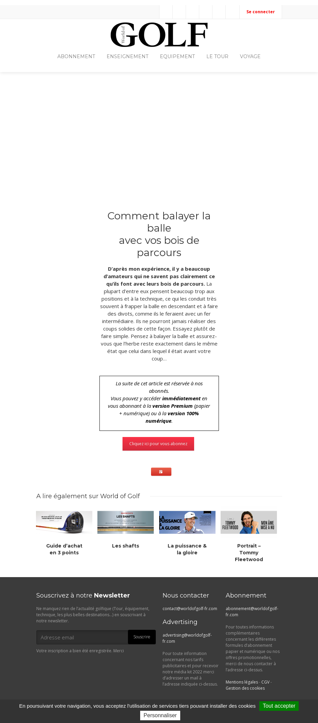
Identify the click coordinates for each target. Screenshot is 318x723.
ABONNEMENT (76, 56)
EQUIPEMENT (177, 56)
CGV (265, 682)
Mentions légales (242, 682)
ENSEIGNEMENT (127, 56)
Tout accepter (279, 706)
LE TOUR (217, 56)
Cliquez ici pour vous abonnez (158, 444)
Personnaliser (160, 715)
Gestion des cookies (245, 688)
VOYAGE (250, 56)
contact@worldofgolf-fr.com (190, 608)
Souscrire (141, 637)
